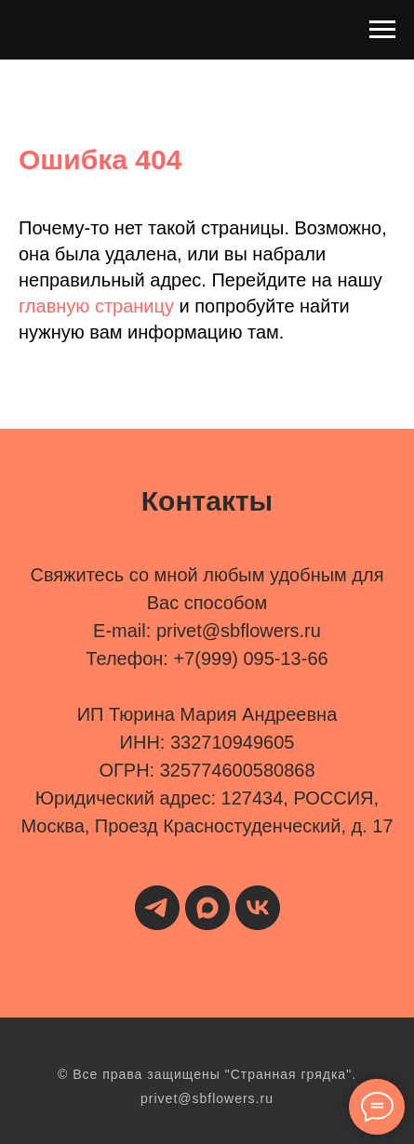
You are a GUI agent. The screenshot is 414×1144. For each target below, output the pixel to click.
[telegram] (157, 907)
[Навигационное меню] (382, 29)
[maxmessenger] (207, 907)
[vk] (257, 907)
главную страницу (96, 306)
